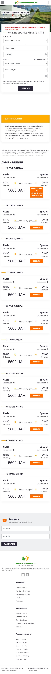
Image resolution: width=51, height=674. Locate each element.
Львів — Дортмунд (22, 656)
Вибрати (36, 227)
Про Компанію (21, 588)
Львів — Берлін (21, 646)
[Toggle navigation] (3, 2)
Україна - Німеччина (23, 591)
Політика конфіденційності (26, 623)
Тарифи (18, 598)
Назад (5, 59)
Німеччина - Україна (23, 594)
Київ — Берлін (21, 639)
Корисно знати (21, 613)
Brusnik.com (44, 668)
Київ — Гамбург (21, 643)
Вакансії (19, 627)
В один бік (7, 37)
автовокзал (8, 177)
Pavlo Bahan (32, 671)
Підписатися (9, 544)
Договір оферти (21, 620)
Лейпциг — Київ (21, 659)
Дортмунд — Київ (22, 652)
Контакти (19, 601)
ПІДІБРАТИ (26, 88)
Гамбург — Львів (22, 649)
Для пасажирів (21, 617)
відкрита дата (39, 59)
